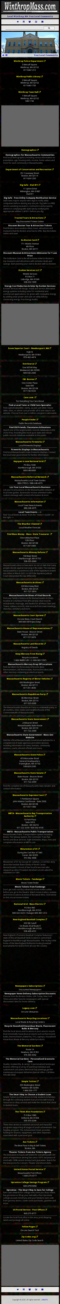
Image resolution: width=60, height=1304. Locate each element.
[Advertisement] (30, 126)
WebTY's (45, 1300)
